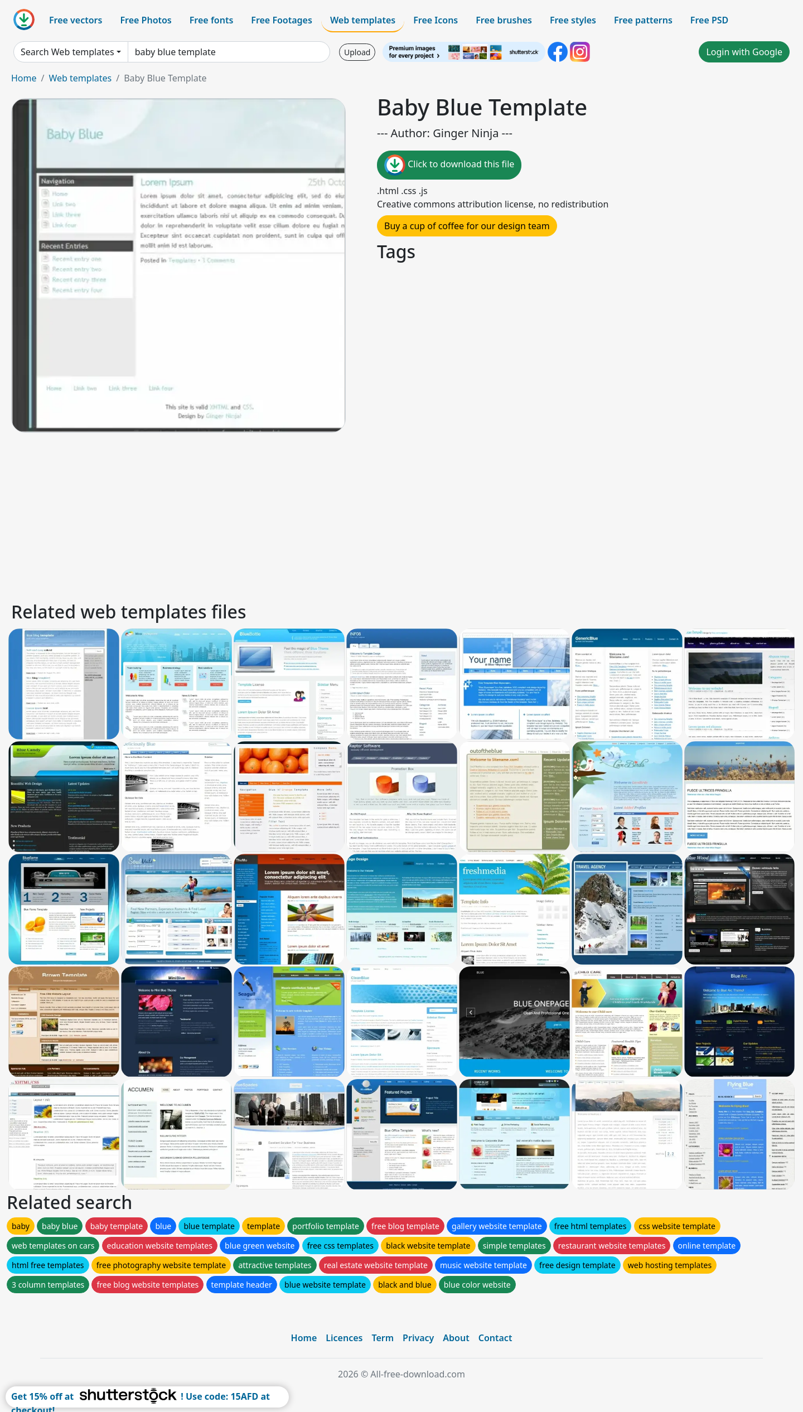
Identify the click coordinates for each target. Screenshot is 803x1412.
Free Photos (145, 20)
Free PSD (709, 20)
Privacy (418, 1338)
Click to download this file (449, 165)
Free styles (573, 20)
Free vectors (75, 20)
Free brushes (504, 20)
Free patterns (643, 20)
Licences (344, 1338)
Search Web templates (67, 52)
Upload (357, 52)
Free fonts (212, 20)
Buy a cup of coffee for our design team (467, 226)
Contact (495, 1338)
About (456, 1338)
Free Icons (435, 20)
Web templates (362, 20)
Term (382, 1338)
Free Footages (281, 20)
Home (24, 78)
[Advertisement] (344, 515)
